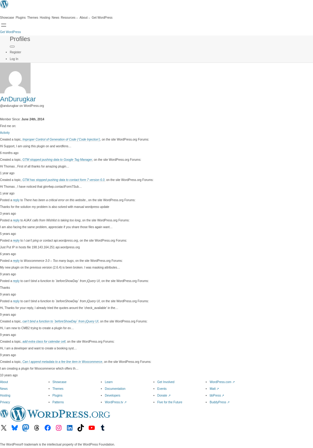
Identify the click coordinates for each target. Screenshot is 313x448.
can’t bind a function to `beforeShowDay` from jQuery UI (60, 321)
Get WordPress (10, 32)
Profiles (20, 39)
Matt (214, 388)
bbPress (217, 395)
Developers (112, 395)
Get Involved (166, 382)
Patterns (58, 402)
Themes (58, 388)
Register (15, 52)
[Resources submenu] (69, 17)
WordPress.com (222, 382)
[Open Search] (3, 25)
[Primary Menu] (12, 46)
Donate (164, 395)
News (4, 388)
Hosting (5, 395)
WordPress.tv (116, 402)
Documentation (115, 388)
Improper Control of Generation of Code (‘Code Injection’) (61, 139)
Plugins (58, 395)
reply (16, 200)
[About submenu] (84, 17)
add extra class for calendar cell (43, 341)
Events (162, 388)
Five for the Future (169, 402)
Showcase (60, 382)
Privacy (5, 402)
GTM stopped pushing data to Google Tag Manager (57, 159)
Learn (109, 382)
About (4, 382)
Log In (14, 59)
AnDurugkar (18, 99)
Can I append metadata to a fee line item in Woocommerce (62, 361)
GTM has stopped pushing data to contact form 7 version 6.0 (63, 180)
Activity (5, 132)
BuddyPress (220, 402)
